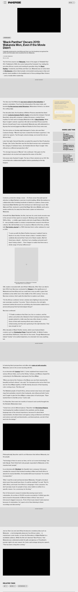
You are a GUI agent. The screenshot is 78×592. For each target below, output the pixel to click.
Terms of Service (63, 117)
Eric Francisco (9, 56)
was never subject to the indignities (32, 102)
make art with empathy (39, 365)
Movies (12, 586)
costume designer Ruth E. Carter (18, 115)
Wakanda (22, 62)
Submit (68, 121)
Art (5, 586)
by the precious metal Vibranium (18, 106)
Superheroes (22, 586)
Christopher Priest (20, 332)
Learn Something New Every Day (62, 103)
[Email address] (63, 113)
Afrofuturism (8, 71)
